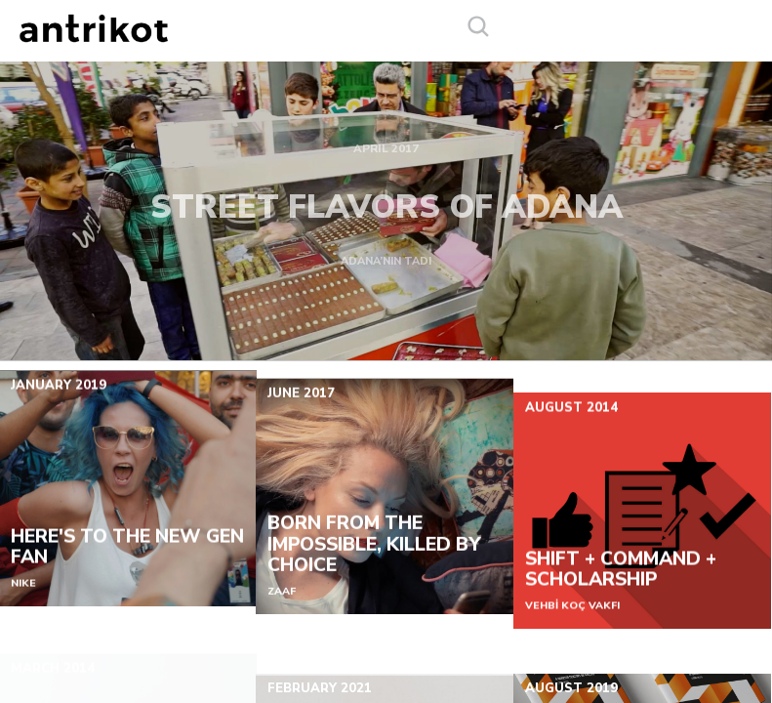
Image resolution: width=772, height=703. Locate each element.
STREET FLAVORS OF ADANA (386, 200)
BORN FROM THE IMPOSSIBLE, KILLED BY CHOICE (374, 564)
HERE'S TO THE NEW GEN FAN (127, 558)
